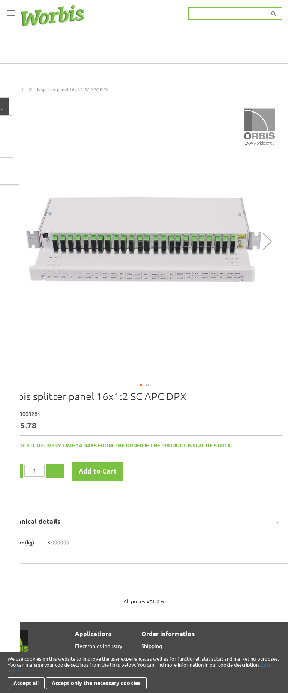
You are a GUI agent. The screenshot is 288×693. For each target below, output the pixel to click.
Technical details (33, 521)
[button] (267, 241)
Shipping (151, 645)
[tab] (144, 522)
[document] (144, 672)
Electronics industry (98, 645)
